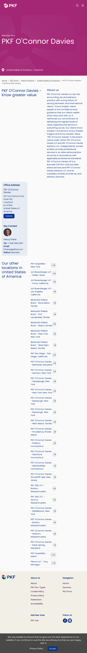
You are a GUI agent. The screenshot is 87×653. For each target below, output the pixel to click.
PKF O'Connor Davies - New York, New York (41, 391)
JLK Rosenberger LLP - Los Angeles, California (41, 291)
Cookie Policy (37, 591)
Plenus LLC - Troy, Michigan (39, 563)
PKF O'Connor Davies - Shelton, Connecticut (41, 443)
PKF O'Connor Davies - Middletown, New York (41, 511)
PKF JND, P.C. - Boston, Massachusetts (38, 488)
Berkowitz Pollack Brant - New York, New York (39, 333)
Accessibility (37, 603)
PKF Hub (35, 620)
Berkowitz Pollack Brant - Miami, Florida (41, 324)
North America (27, 80)
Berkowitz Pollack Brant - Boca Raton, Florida (40, 302)
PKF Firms (14, 80)
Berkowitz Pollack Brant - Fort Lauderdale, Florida (40, 314)
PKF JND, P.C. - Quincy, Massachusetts (38, 499)
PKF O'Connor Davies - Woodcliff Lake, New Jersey (42, 477)
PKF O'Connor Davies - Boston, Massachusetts (41, 522)
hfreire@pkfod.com (13, 249)
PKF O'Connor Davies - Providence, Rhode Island (41, 431)
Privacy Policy (36, 648)
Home (4, 80)
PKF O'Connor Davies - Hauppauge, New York (41, 381)
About (34, 583)
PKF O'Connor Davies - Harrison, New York (41, 371)
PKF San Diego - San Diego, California (41, 355)
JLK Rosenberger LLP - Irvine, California (41, 282)
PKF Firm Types (38, 587)
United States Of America (48, 80)
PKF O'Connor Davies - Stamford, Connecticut (41, 454)
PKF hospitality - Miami (39, 555)
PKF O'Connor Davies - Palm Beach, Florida (41, 422)
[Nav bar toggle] (83, 5)
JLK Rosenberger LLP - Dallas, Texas (41, 273)
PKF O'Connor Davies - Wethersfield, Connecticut (41, 465)
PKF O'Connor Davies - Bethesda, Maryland (41, 363)
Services (67, 587)
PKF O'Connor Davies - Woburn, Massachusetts (41, 533)
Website (9, 216)
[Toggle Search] (77, 5)
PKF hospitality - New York (39, 265)
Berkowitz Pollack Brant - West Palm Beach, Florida (40, 345)
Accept (52, 648)
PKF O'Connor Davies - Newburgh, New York (41, 400)
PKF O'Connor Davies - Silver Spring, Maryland (41, 545)
